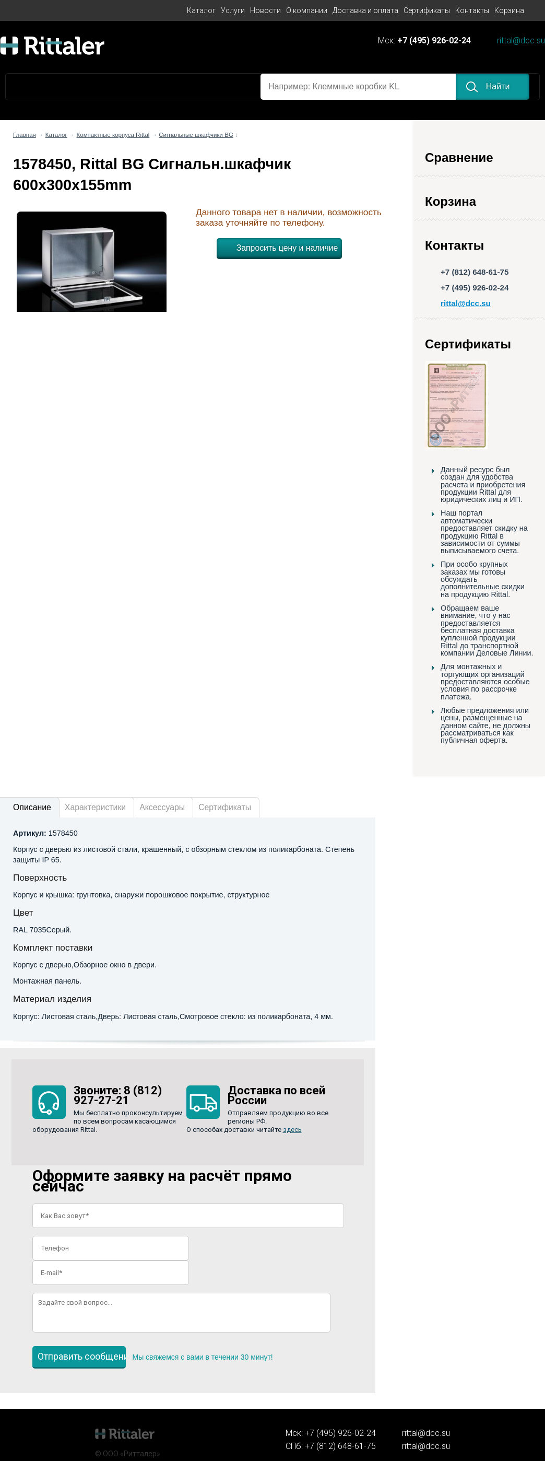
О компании (306, 10)
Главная (24, 135)
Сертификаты (427, 10)
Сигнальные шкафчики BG (196, 135)
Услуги (233, 10)
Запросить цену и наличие (287, 247)
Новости (265, 10)
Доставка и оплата (365, 10)
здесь (292, 1129)
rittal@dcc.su (521, 41)
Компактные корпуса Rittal (113, 135)
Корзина (509, 10)
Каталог (201, 10)
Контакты (472, 10)
